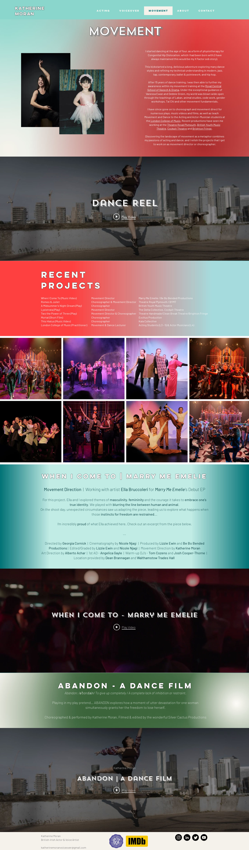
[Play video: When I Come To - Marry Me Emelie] (124, 627)
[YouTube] (204, 837)
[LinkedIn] (187, 837)
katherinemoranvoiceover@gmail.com (63, 847)
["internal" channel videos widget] (124, 209)
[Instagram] (178, 837)
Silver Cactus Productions (187, 717)
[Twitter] (195, 837)
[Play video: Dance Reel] (124, 216)
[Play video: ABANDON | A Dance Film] (124, 790)
